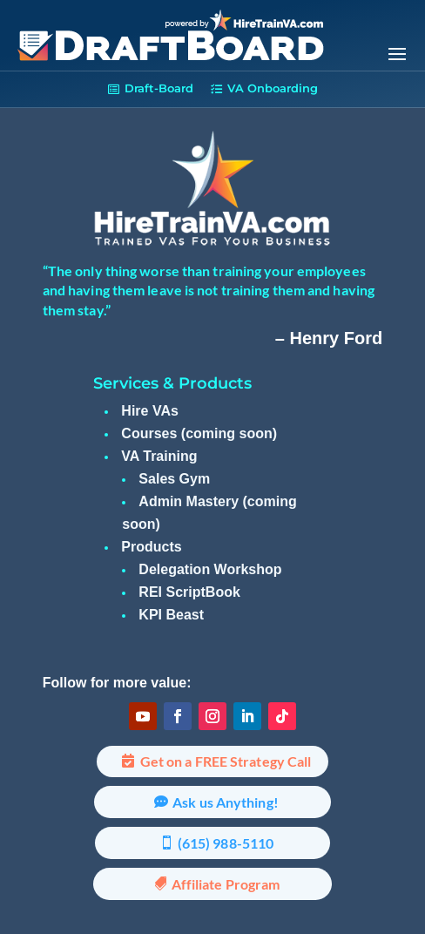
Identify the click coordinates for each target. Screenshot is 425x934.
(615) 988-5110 (225, 843)
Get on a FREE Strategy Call (226, 761)
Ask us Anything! (225, 802)
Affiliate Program (226, 884)
